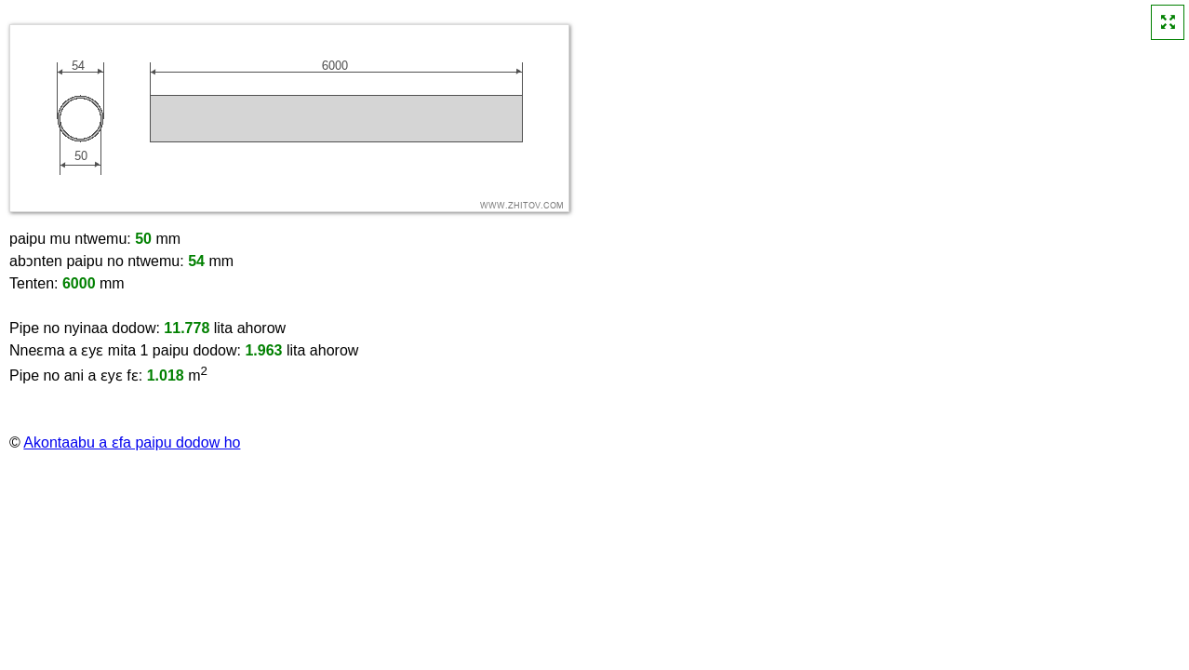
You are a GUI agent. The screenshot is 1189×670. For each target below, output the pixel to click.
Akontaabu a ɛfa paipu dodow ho (131, 442)
